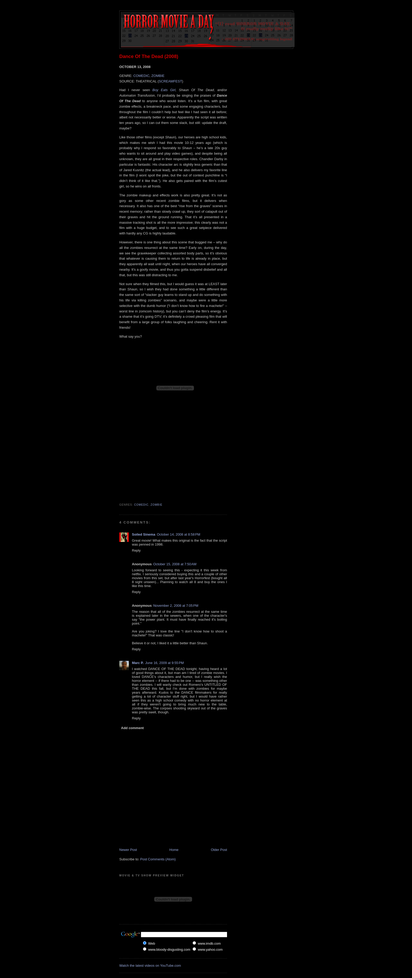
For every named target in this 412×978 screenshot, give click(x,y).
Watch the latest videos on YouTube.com (150, 965)
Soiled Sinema (143, 534)
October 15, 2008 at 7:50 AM (174, 564)
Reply (136, 550)
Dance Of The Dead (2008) (148, 56)
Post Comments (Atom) (158, 859)
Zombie (156, 504)
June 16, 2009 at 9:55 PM (164, 663)
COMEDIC (141, 76)
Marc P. (138, 663)
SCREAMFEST (170, 81)
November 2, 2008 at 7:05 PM (175, 606)
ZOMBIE (157, 76)
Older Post (219, 850)
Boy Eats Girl (164, 90)
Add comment (132, 728)
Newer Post (128, 850)
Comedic (141, 504)
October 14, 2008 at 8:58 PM (178, 534)
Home (174, 850)
